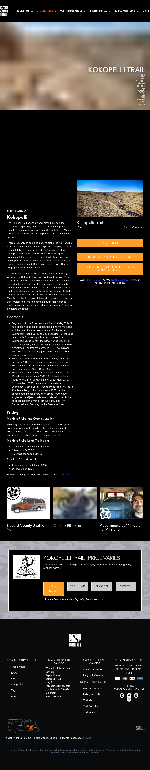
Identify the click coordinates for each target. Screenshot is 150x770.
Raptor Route (52, 675)
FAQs (14, 672)
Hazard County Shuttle (20, 660)
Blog (13, 678)
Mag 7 (48, 682)
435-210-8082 (94, 280)
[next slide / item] (141, 198)
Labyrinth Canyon (93, 675)
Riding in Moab (91, 694)
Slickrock (50, 692)
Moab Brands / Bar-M (57, 689)
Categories (17, 684)
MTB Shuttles (44, 11)
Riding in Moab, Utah (93, 682)
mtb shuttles (126, 750)
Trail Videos (89, 712)
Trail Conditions (91, 706)
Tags (13, 690)
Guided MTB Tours (124, 11)
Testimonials (18, 666)
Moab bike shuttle (53, 750)
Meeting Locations (71, 11)
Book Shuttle (25, 11)
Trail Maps (89, 700)
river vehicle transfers (87, 752)
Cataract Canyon (92, 669)
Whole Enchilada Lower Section (58, 670)
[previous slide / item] (79, 198)
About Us (16, 696)
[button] (94, 213)
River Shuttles (98, 11)
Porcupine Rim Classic (57, 685)
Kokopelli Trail (53, 678)
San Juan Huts (53, 696)
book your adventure (123, 280)
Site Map (86, 737)
